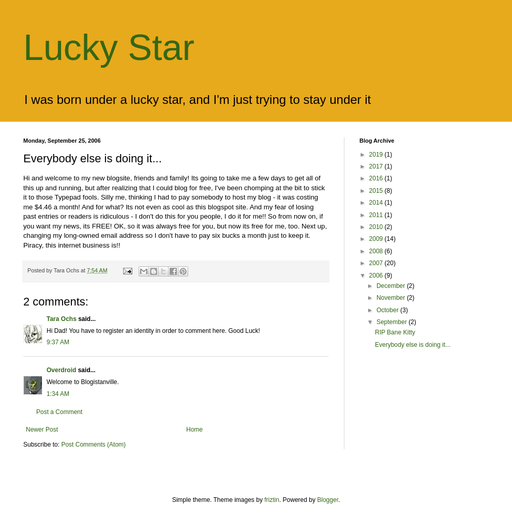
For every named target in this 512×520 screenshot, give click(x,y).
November (392, 297)
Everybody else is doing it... (412, 344)
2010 (377, 227)
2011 (377, 215)
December (392, 285)
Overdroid (61, 370)
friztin (271, 499)
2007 (377, 263)
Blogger (327, 499)
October (388, 310)
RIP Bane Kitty (395, 332)
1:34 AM (58, 393)
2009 (377, 238)
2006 (377, 275)
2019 (377, 154)
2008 (377, 251)
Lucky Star (108, 47)
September (393, 322)
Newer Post (42, 429)
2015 (377, 190)
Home (194, 429)
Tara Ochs (62, 319)
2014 (377, 202)
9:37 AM (58, 342)
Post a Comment (59, 412)
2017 (377, 166)
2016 (377, 178)
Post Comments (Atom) (93, 444)
